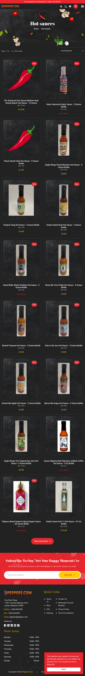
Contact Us (62, 599)
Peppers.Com (27, 672)
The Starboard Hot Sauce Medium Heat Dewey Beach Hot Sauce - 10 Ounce (21, 101)
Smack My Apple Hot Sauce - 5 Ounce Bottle (21, 403)
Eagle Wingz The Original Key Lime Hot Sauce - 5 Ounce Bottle (21, 462)
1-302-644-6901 (14, 613)
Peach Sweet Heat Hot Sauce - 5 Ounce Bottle (21, 162)
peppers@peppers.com (18, 617)
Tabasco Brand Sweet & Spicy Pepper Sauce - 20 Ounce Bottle (21, 522)
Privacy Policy (63, 609)
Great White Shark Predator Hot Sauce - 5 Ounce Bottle (21, 286)
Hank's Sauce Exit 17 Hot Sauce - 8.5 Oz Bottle (64, 522)
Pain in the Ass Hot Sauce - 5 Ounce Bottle (64, 345)
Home (36, 29)
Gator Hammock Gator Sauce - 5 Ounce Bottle (63, 105)
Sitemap (50, 613)
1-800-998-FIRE (17, 609)
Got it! (64, 669)
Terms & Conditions (66, 613)
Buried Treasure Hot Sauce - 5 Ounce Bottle (21, 345)
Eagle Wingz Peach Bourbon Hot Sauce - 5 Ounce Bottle (64, 166)
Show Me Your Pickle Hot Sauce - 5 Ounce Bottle (63, 286)
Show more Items (42, 541)
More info (51, 664)
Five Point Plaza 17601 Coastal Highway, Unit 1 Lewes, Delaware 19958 (16, 603)
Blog (48, 605)
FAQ (48, 609)
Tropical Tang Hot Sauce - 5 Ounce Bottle (21, 225)
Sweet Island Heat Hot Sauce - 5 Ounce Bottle (63, 226)
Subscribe (69, 575)
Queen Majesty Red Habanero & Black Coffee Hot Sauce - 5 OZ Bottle (63, 462)
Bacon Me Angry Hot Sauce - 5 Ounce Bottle (63, 403)
